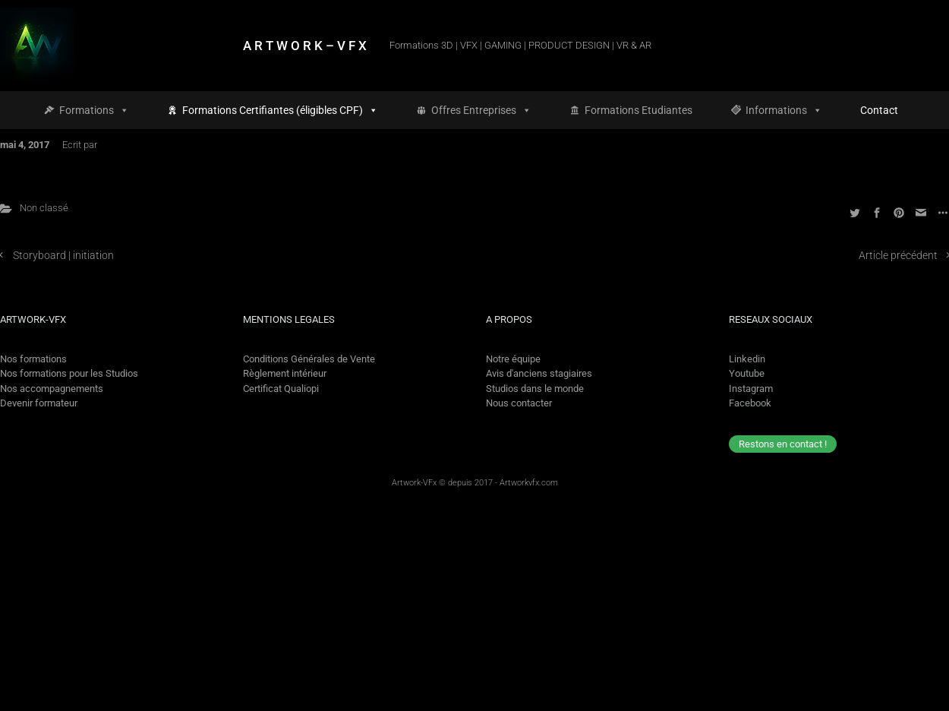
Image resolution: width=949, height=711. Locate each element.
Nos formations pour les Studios (69, 373)
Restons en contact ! (783, 444)
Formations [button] (94, 110)
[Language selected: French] (883, 698)
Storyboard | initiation (63, 255)
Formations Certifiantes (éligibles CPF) (280, 110)
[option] (897, 698)
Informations (784, 110)
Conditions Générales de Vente (309, 359)
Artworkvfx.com (529, 483)
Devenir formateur (38, 403)
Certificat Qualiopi (281, 388)
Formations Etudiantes (638, 110)
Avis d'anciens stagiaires (539, 373)
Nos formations (33, 359)
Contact (879, 110)
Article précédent (898, 255)
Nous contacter (519, 403)
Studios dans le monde (535, 388)
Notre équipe (513, 359)
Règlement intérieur (284, 373)
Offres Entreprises (481, 110)
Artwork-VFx (414, 483)
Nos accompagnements (51, 388)
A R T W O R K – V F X (305, 45)
